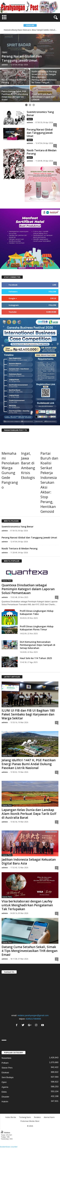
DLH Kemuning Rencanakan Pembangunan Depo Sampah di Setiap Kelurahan (37, 645)
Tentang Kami (25, 1117)
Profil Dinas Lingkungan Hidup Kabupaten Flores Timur (36, 628)
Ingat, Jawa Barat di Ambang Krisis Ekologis (28, 465)
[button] (55, 17)
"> (30, 993)
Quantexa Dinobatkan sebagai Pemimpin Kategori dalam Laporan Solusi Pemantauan (28, 589)
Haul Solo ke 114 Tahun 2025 (36, 658)
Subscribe (51, 312)
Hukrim (5, 1101)
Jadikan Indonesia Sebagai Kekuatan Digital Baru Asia (29, 861)
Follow (52, 291)
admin (5, 64)
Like (54, 285)
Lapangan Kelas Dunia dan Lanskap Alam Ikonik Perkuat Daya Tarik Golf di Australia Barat (29, 814)
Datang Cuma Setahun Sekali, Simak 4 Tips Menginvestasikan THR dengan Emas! (29, 951)
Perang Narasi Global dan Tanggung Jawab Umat (40, 133)
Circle (53, 298)
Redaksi (37, 1117)
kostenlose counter (8, 1146)
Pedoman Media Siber (30, 1121)
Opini (4, 52)
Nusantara (6, 1058)
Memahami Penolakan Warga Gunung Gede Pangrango (10, 470)
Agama (5, 1087)
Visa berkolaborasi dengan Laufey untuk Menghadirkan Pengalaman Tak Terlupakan (27, 905)
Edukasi (5, 1072)
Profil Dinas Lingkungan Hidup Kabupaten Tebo (36, 612)
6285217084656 (33, 1019)
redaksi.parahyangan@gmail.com (33, 1015)
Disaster (5, 1096)
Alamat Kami (49, 1117)
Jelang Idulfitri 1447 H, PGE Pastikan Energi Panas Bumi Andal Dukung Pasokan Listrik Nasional (29, 764)
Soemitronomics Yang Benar (40, 113)
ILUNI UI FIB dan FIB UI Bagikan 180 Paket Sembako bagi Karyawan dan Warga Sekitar (28, 714)
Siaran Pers (7, 581)
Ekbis (4, 1092)
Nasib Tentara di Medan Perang (41, 152)
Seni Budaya (7, 1077)
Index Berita (10, 1117)
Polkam (5, 1063)
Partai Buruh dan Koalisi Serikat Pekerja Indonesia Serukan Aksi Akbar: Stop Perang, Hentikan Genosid (49, 482)
